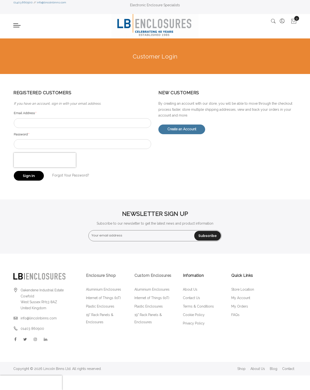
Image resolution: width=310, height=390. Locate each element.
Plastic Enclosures (100, 306)
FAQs (235, 315)
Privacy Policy (194, 323)
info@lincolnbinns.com (51, 2)
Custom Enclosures (152, 275)
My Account (240, 298)
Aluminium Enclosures (103, 289)
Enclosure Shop (101, 275)
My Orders (239, 306)
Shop (241, 369)
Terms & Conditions (198, 306)
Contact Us (191, 298)
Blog (273, 369)
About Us (190, 289)
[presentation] (45, 160)
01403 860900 (23, 2)
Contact (288, 369)
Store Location (242, 289)
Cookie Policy (194, 315)
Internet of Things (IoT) (103, 298)
